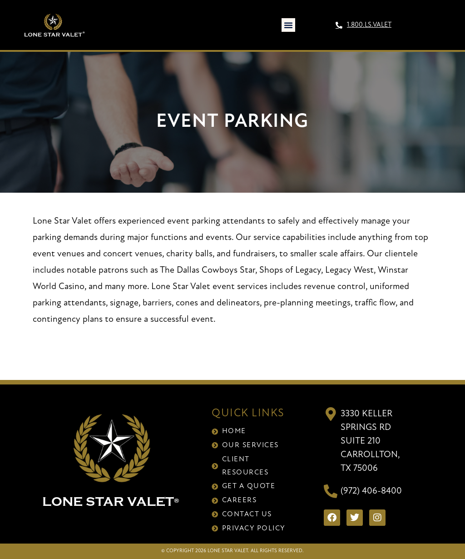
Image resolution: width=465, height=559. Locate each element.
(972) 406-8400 (371, 491)
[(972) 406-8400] (330, 491)
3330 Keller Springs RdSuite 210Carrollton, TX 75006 (370, 441)
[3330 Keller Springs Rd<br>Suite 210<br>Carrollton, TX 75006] (330, 414)
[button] (288, 25)
